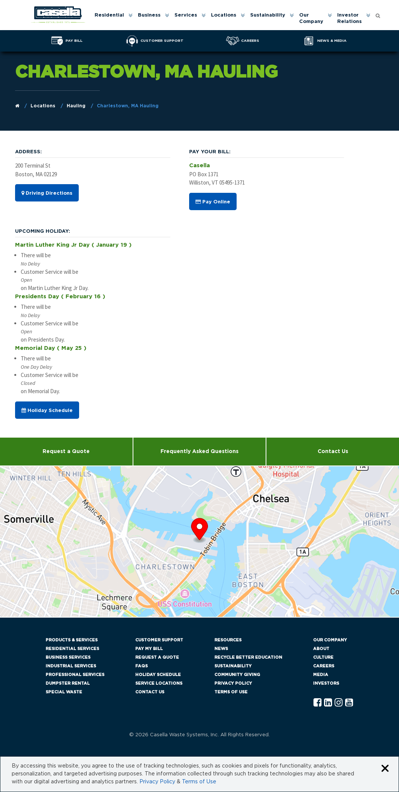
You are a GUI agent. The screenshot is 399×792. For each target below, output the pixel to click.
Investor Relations (349, 18)
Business (149, 15)
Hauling (76, 106)
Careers (323, 666)
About (321, 649)
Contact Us (149, 692)
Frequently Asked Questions (199, 451)
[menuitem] (113, 18)
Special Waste (64, 692)
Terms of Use (231, 692)
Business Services (68, 657)
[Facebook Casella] (317, 703)
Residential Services (72, 649)
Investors (326, 683)
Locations (223, 15)
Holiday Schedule (47, 410)
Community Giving (237, 675)
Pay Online (213, 201)
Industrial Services (71, 666)
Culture (323, 657)
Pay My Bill (149, 649)
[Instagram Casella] (338, 703)
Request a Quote (66, 451)
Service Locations (158, 683)
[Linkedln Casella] (328, 703)
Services (185, 15)
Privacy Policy (233, 683)
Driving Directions (46, 193)
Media (320, 675)
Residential (109, 15)
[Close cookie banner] (385, 768)
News (221, 649)
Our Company (311, 18)
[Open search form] (378, 15)
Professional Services (75, 675)
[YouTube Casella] (349, 703)
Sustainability (267, 15)
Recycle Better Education (248, 657)
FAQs (141, 666)
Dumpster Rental (68, 683)
